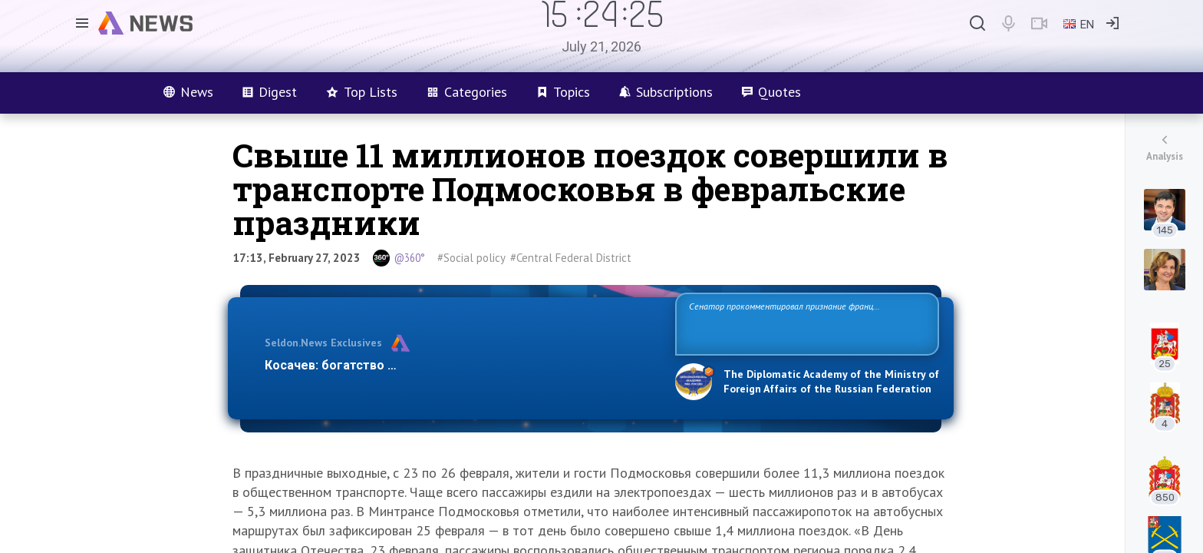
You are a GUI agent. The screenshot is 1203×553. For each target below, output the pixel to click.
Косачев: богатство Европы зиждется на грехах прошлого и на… (460, 365)
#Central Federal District (570, 257)
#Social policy (471, 257)
